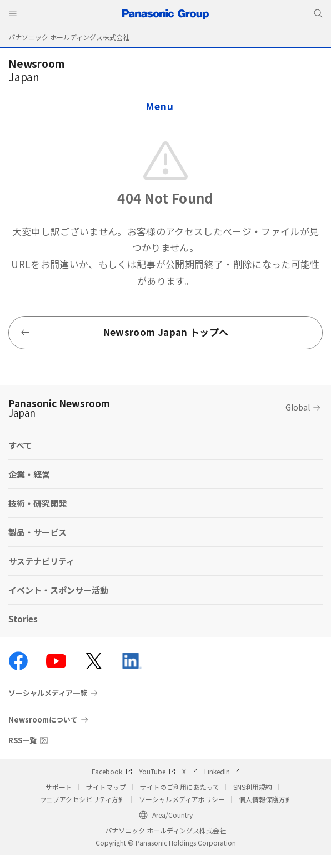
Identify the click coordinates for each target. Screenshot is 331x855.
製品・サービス (37, 532)
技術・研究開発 (37, 503)
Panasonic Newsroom (59, 407)
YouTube (157, 771)
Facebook (112, 771)
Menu (159, 106)
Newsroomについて (43, 719)
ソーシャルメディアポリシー (182, 799)
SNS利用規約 (252, 787)
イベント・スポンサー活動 (58, 590)
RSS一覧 (22, 740)
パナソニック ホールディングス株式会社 (68, 37)
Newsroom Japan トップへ (124, 332)
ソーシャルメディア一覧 (47, 693)
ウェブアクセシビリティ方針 (82, 799)
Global (297, 407)
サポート (59, 787)
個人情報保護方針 (265, 799)
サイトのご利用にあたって (179, 787)
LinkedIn (222, 771)
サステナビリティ (41, 561)
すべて (20, 445)
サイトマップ (106, 787)
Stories (23, 619)
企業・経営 (29, 474)
